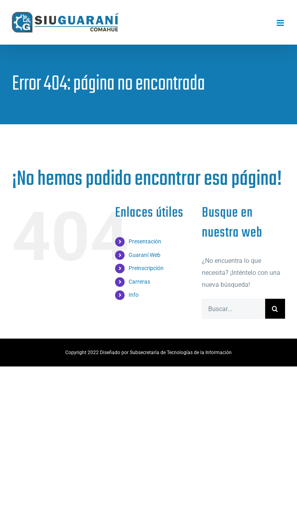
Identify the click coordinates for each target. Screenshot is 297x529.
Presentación (145, 241)
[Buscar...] (233, 309)
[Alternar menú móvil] (281, 23)
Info (134, 295)
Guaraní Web (144, 255)
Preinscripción (146, 268)
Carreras (139, 281)
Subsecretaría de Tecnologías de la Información (181, 352)
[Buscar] (275, 309)
